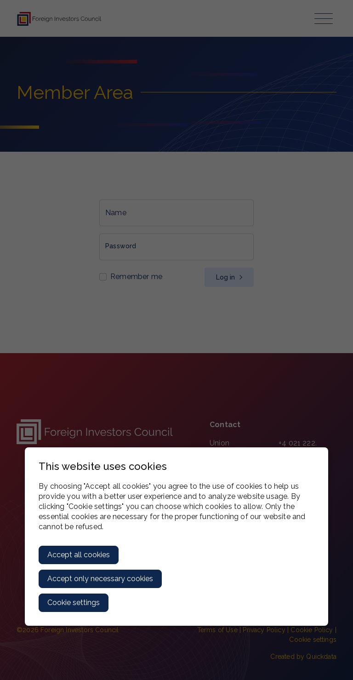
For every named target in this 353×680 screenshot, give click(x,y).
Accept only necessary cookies (100, 578)
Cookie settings (73, 602)
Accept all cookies (78, 554)
